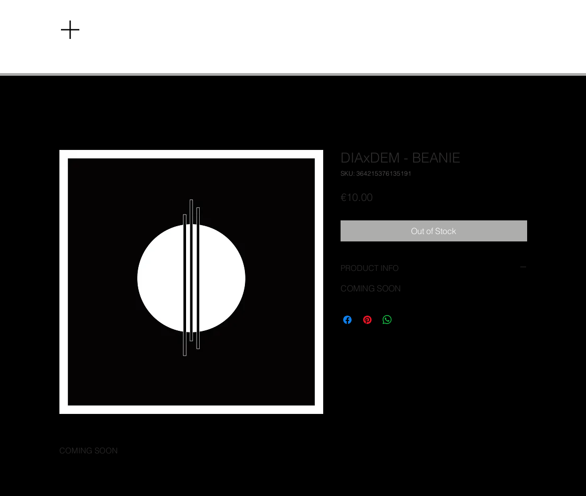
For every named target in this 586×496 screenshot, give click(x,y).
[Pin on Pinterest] (367, 319)
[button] (70, 30)
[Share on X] (407, 319)
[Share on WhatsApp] (387, 319)
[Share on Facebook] (347, 319)
